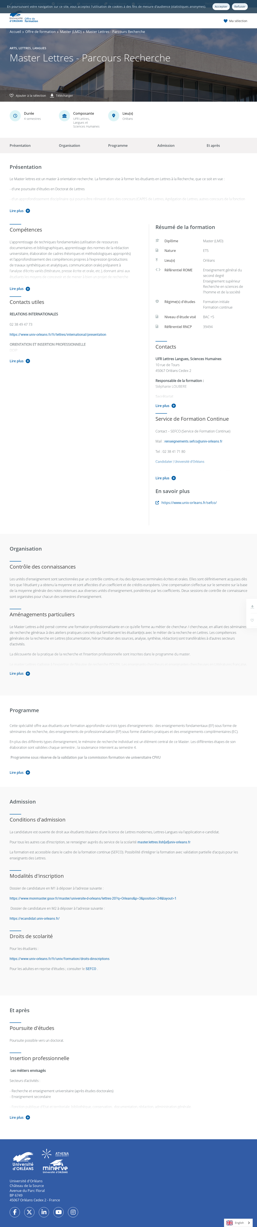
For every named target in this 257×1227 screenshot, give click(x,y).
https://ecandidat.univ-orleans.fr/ (35, 918)
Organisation (69, 145)
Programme (118, 145)
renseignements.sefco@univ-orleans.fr (193, 441)
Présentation (20, 145)
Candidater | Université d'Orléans (179, 461)
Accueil (15, 31)
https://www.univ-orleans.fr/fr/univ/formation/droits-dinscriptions (59, 958)
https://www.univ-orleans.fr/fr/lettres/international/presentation (58, 334)
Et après (213, 145)
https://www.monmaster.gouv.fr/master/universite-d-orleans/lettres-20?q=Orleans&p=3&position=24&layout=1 (93, 898)
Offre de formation (40, 31)
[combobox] (238, 1223)
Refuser (239, 6)
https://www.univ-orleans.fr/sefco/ (186, 502)
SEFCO (91, 968)
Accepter (221, 6)
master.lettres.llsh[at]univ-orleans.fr (163, 842)
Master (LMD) (71, 31)
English (235, 1223)
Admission (166, 145)
